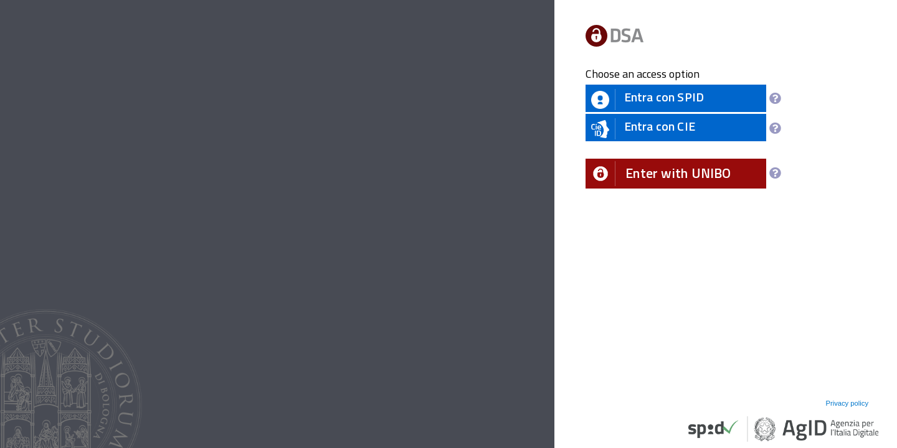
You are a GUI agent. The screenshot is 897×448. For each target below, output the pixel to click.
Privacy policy (846, 403)
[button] (676, 174)
